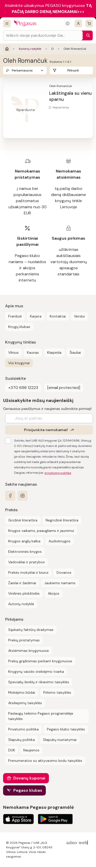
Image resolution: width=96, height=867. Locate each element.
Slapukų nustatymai (60, 739)
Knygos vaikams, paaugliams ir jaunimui (41, 530)
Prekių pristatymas (24, 640)
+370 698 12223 (23, 387)
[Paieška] (87, 35)
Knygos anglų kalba (24, 541)
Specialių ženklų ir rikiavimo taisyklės (38, 682)
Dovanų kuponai (29, 778)
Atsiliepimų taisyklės (25, 703)
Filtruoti (73, 70)
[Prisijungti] (78, 23)
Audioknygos (59, 541)
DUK (11, 750)
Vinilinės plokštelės (24, 593)
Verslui (79, 316)
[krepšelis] (89, 23)
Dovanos (64, 572)
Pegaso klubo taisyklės (66, 729)
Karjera (35, 316)
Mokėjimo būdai (21, 692)
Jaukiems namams (60, 583)
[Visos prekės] (7, 23)
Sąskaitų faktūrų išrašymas (31, 629)
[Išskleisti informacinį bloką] (67, 23)
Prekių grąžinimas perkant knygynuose (40, 661)
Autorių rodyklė (30, 49)
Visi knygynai (19, 363)
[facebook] (10, 496)
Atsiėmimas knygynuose (28, 650)
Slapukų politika (21, 739)
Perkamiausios (22, 70)
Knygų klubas (19, 326)
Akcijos (53, 593)
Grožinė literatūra (22, 520)
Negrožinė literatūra (62, 520)
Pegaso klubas (27, 790)
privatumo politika (58, 473)
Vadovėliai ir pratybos (26, 562)
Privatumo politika (23, 729)
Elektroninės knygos (25, 551)
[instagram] (22, 496)
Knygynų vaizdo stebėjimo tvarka (36, 671)
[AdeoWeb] (78, 842)
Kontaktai (58, 316)
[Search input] (43, 35)
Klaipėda (54, 352)
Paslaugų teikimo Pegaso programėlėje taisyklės (40, 716)
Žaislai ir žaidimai (22, 583)
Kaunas (33, 352)
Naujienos (31, 750)
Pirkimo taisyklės (57, 692)
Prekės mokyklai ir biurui (28, 572)
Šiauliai (75, 352)
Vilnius (13, 352)
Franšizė (15, 316)
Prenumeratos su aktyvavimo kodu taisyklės (45, 760)
